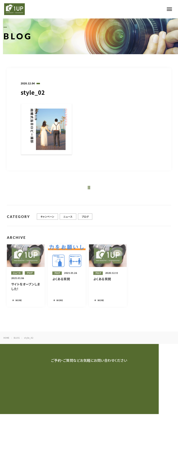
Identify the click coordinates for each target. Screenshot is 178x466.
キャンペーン (47, 219)
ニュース (68, 219)
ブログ (85, 219)
